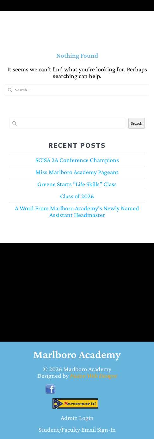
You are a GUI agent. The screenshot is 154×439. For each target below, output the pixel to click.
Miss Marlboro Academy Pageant (77, 171)
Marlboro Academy (87, 368)
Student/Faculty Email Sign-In (77, 429)
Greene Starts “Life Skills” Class (77, 183)
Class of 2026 (77, 196)
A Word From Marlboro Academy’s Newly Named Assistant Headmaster (77, 211)
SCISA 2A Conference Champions (77, 159)
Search (136, 123)
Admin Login (77, 417)
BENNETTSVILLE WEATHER (72, 280)
